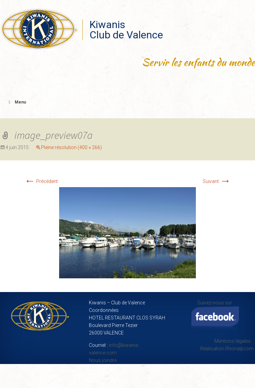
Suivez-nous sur (215, 316)
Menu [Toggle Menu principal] (16, 102)
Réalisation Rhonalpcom (227, 348)
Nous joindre (103, 360)
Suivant (217, 181)
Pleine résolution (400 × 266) (71, 147)
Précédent (41, 181)
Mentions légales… (234, 341)
